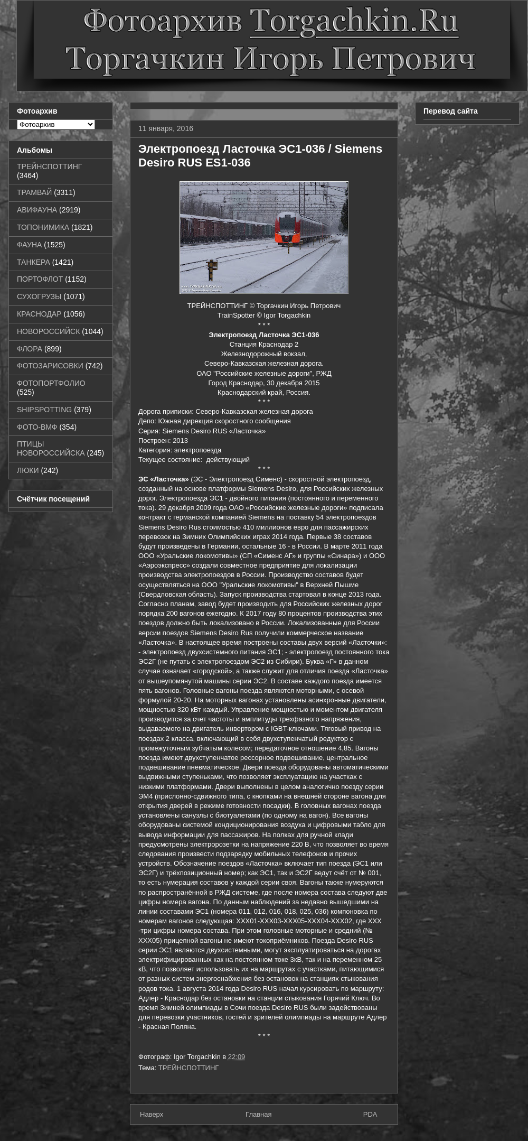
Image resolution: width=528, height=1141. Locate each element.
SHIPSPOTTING (44, 409)
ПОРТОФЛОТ (40, 279)
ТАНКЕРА (33, 262)
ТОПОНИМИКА (43, 227)
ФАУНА (29, 244)
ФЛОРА (29, 349)
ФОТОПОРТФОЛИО (51, 383)
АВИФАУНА (37, 210)
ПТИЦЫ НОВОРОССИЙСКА (51, 448)
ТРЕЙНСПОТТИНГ (188, 1068)
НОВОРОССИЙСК (48, 331)
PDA (370, 1114)
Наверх (151, 1114)
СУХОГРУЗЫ (39, 296)
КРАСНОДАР (39, 314)
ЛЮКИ (28, 470)
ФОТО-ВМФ (37, 427)
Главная (258, 1114)
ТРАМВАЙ (34, 192)
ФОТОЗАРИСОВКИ (50, 365)
